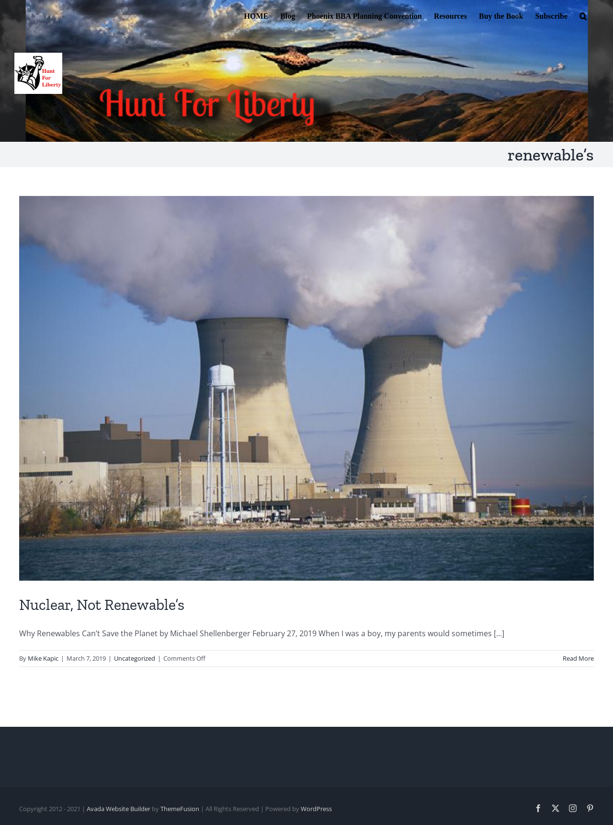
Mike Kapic (43, 658)
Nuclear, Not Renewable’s (101, 605)
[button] (583, 15)
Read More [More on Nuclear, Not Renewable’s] (578, 658)
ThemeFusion (179, 808)
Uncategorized (134, 658)
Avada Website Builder (118, 808)
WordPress (316, 808)
